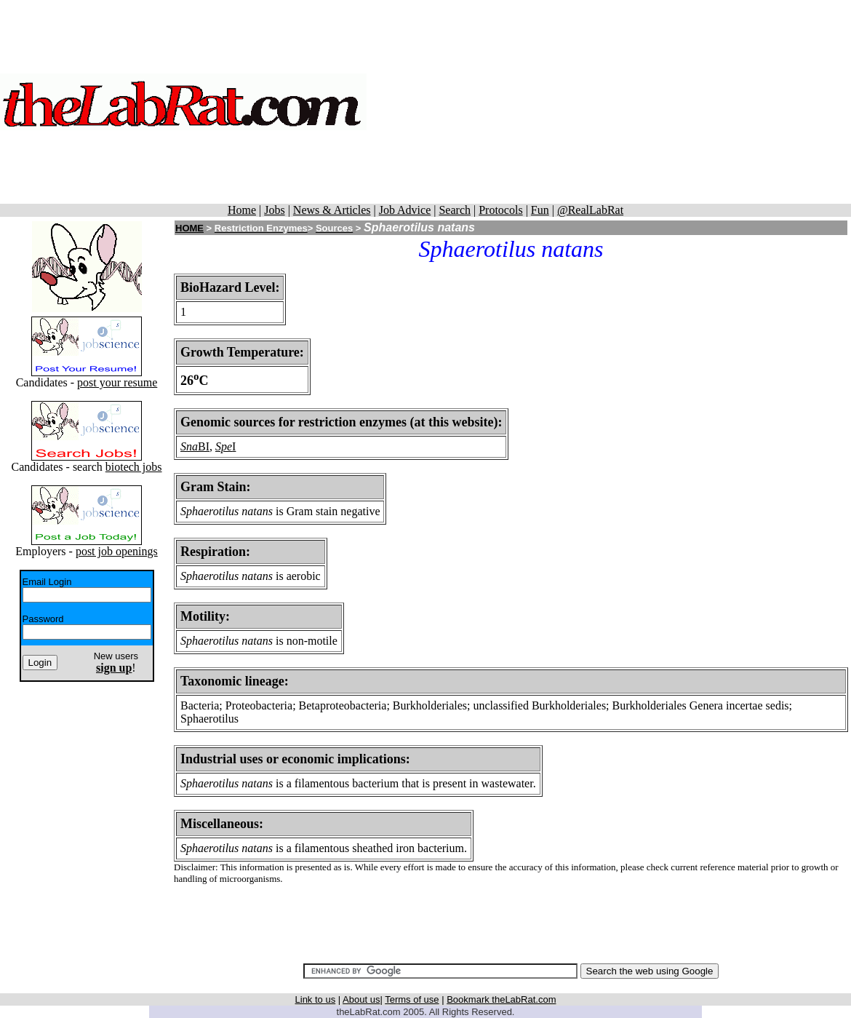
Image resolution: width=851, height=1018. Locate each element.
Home (242, 210)
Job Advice (405, 210)
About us (361, 999)
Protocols (500, 210)
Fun (540, 210)
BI (203, 446)
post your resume (117, 382)
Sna (189, 446)
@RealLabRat (590, 210)
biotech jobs (133, 467)
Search (455, 210)
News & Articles (332, 210)
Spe (223, 446)
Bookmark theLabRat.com (501, 999)
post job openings (117, 551)
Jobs (274, 210)
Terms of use (412, 999)
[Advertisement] (609, 102)
